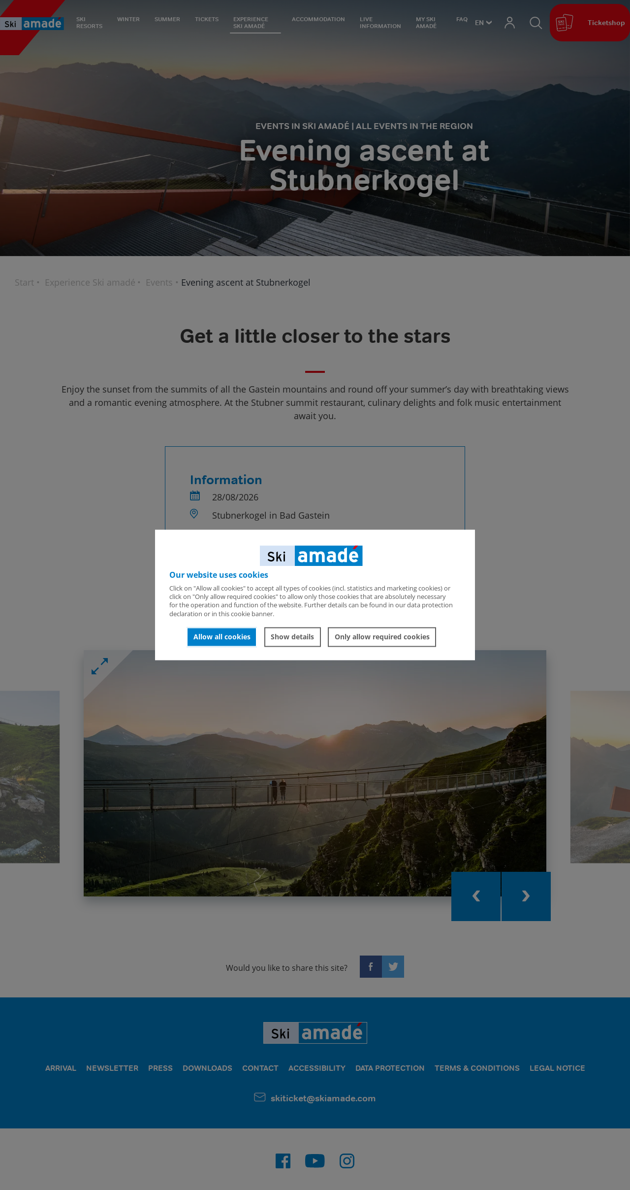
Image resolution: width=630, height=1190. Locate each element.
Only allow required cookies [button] (382, 636)
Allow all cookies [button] (222, 636)
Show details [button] (292, 636)
